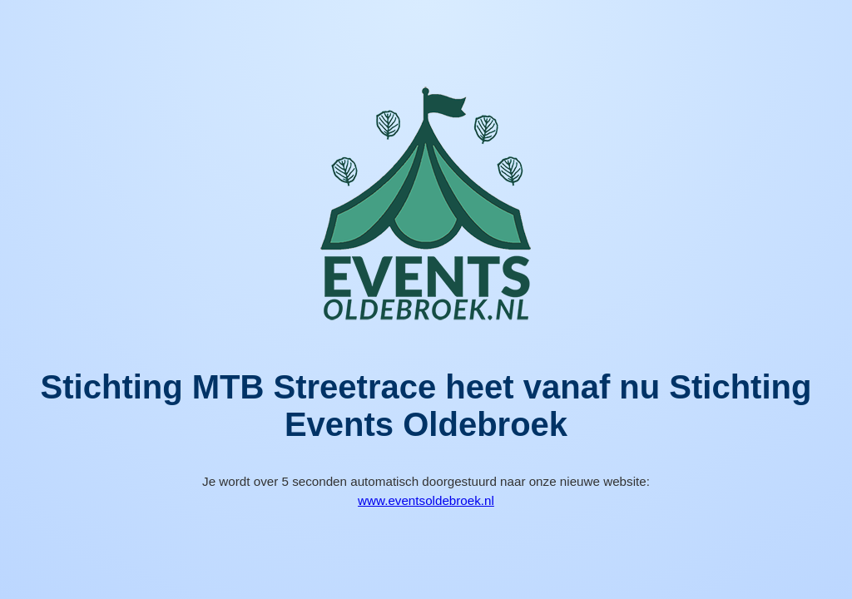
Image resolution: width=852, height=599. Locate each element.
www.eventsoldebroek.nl (426, 500)
